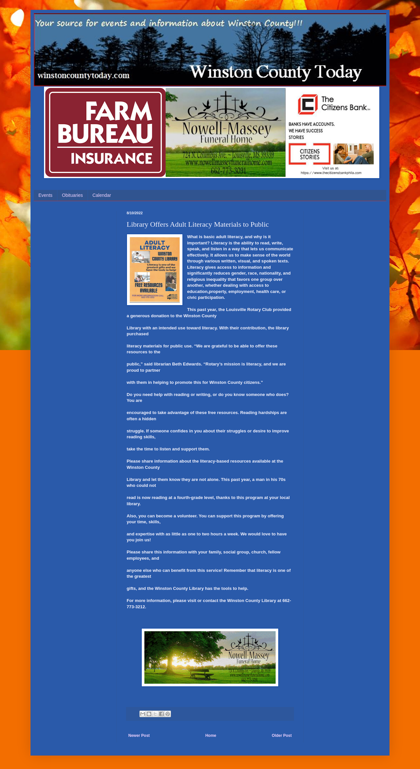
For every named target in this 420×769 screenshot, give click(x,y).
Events (45, 195)
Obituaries (72, 195)
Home (210, 735)
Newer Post (139, 735)
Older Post (282, 735)
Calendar (102, 195)
